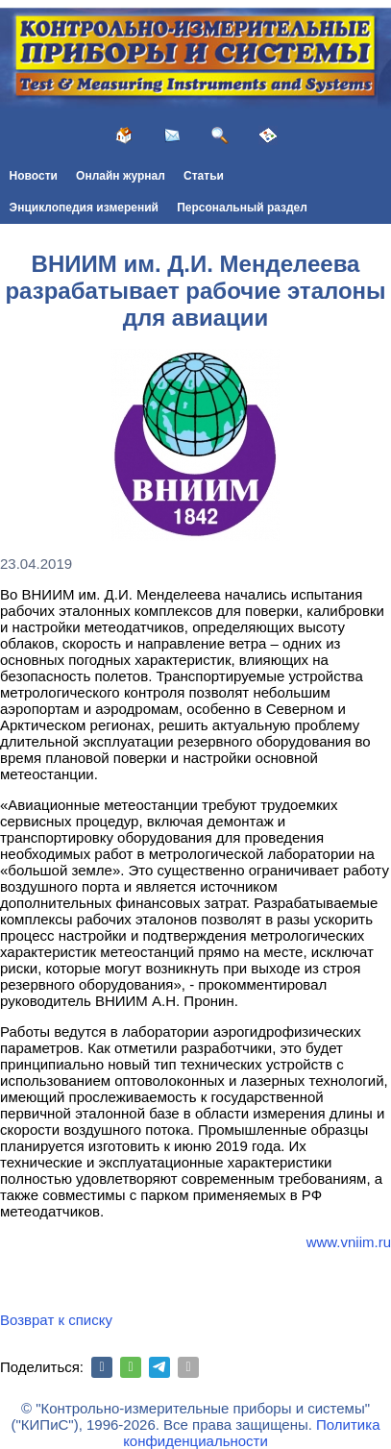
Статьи (203, 176)
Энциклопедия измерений (84, 207)
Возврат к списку (56, 1320)
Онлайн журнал (120, 176)
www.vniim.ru (348, 1242)
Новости (34, 176)
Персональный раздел (242, 207)
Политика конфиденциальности (251, 1432)
